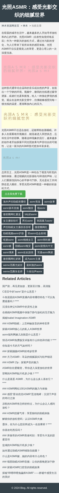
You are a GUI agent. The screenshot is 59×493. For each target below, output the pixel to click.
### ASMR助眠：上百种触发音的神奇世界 (26, 323)
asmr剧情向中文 (44, 246)
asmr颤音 (28, 208)
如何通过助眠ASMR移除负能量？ (21, 450)
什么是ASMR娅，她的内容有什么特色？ (24, 456)
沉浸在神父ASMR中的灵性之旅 (19, 306)
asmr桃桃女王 (26, 239)
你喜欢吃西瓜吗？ (12, 430)
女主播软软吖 (10, 220)
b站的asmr (31, 214)
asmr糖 (7, 246)
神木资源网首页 (10, 25)
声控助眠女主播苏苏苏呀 (17, 227)
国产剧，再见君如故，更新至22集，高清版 (26, 286)
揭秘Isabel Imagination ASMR (19, 318)
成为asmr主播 (32, 259)
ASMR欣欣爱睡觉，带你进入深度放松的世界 (27, 368)
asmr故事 (49, 201)
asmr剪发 (35, 201)
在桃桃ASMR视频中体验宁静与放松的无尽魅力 (28, 312)
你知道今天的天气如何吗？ (17, 345)
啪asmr (41, 208)
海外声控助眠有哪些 (14, 201)
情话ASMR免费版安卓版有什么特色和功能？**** (29, 340)
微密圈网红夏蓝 (12, 214)
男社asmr (27, 220)
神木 (25, 25)
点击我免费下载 (13, 194)
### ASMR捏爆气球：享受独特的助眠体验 (26, 413)
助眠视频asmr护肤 (13, 233)
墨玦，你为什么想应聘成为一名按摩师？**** (27, 424)
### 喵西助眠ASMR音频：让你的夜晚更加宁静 (28, 461)
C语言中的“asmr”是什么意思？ (19, 291)
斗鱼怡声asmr (34, 271)
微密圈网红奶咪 (12, 259)
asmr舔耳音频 (11, 208)
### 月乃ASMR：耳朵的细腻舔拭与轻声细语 (27, 357)
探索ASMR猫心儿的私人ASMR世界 (22, 329)
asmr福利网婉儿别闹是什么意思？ (21, 334)
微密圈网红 (41, 227)
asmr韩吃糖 (44, 239)
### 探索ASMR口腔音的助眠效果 (21, 467)
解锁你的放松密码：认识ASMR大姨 (22, 419)
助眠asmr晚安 (23, 246)
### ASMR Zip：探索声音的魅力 (20, 362)
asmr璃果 (8, 252)
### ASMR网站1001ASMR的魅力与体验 (24, 388)
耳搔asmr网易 (45, 252)
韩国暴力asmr (45, 220)
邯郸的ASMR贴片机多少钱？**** (20, 373)
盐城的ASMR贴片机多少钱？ (18, 445)
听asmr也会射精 (37, 233)
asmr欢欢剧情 (26, 252)
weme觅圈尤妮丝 (12, 265)
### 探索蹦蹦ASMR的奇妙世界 (19, 351)
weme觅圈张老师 (12, 271)
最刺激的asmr (34, 265)
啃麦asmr (8, 239)
